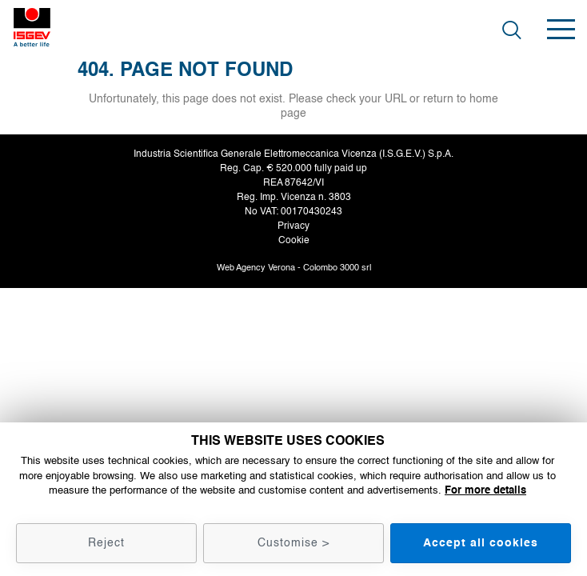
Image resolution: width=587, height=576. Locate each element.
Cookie (293, 240)
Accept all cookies (480, 543)
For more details (485, 490)
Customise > (293, 543)
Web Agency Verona (256, 267)
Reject (106, 543)
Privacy (293, 226)
